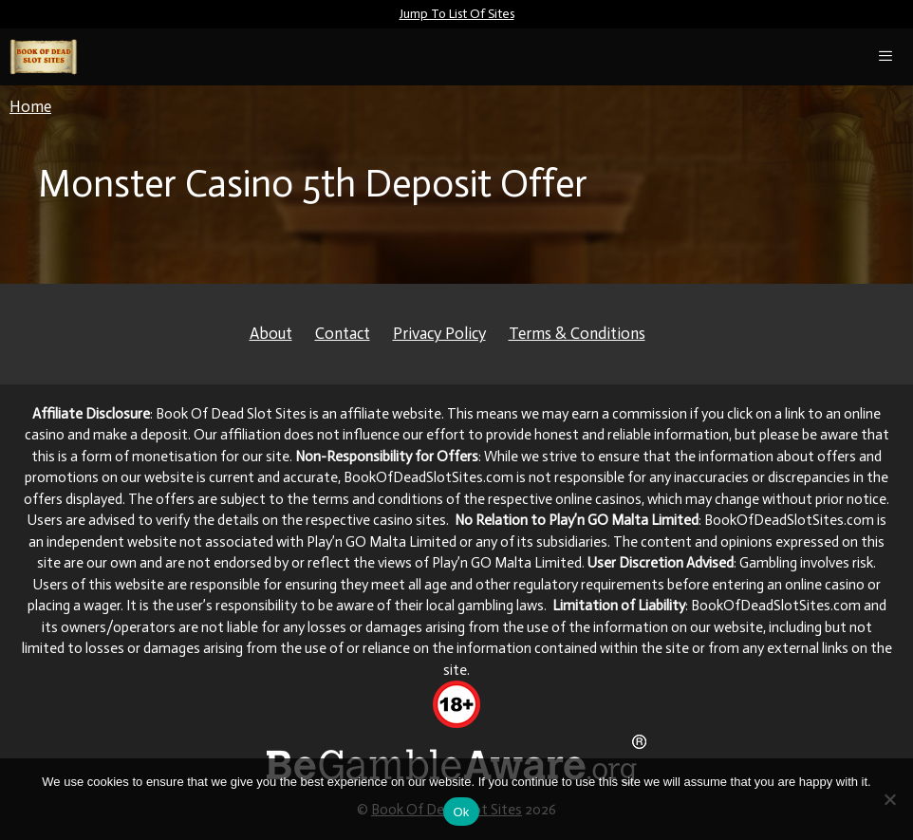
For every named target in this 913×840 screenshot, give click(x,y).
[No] (889, 799)
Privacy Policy (439, 333)
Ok (461, 812)
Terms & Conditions (577, 333)
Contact (342, 333)
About (271, 333)
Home (30, 106)
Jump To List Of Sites (457, 14)
